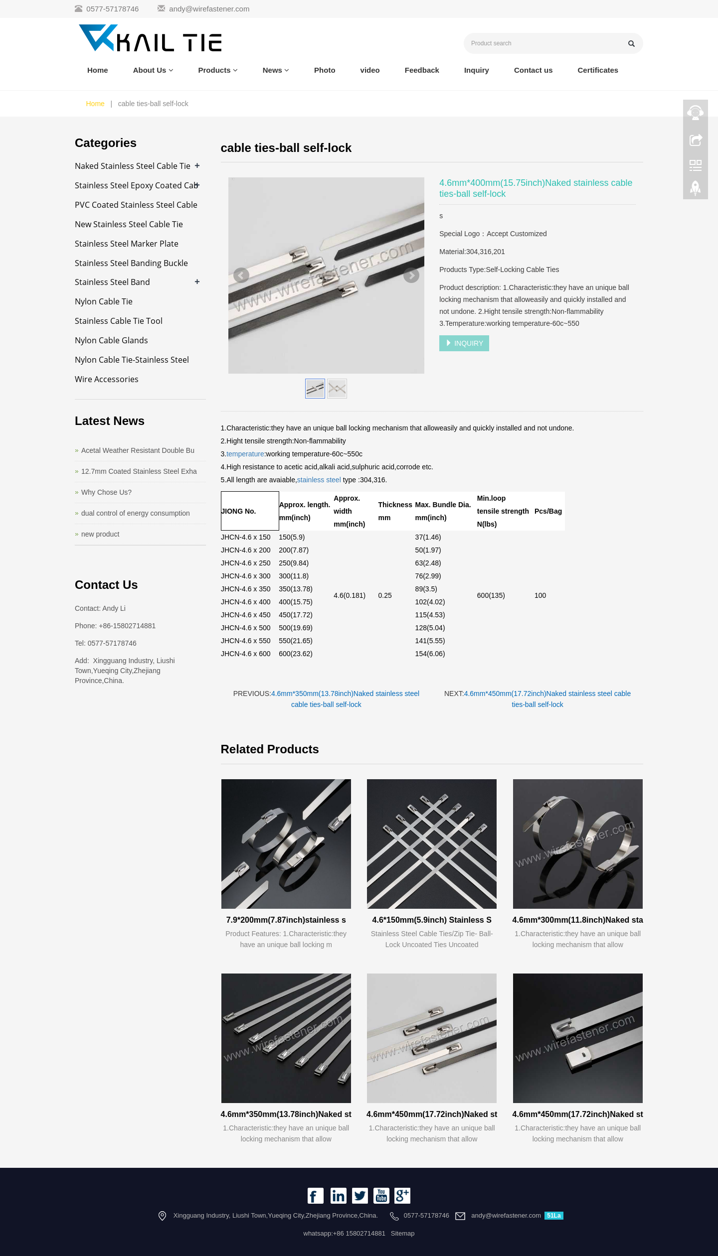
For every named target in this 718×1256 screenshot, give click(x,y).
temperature (245, 454)
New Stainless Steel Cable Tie (129, 224)
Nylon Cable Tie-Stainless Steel (132, 359)
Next (411, 275)
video (370, 70)
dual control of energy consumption (135, 513)
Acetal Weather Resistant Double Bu (137, 450)
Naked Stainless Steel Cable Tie (132, 165)
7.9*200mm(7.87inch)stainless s (286, 920)
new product (100, 534)
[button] (171, 70)
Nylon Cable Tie (104, 301)
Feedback (422, 70)
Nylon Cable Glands (111, 340)
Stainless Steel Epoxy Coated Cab (136, 185)
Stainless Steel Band (112, 282)
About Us (153, 70)
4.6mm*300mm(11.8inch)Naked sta (578, 920)
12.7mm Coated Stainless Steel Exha (139, 471)
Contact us (533, 70)
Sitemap (403, 1233)
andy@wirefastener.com (209, 8)
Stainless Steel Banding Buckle (131, 263)
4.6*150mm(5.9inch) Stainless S (432, 920)
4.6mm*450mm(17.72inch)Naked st (431, 1114)
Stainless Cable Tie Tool (119, 320)
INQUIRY (464, 343)
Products (218, 70)
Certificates (597, 70)
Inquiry (476, 70)
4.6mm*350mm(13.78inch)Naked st (286, 1114)
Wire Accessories (107, 379)
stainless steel (320, 480)
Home (97, 70)
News (276, 70)
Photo (325, 70)
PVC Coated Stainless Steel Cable (136, 204)
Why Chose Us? (106, 492)
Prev (241, 275)
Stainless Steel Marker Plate (127, 243)
